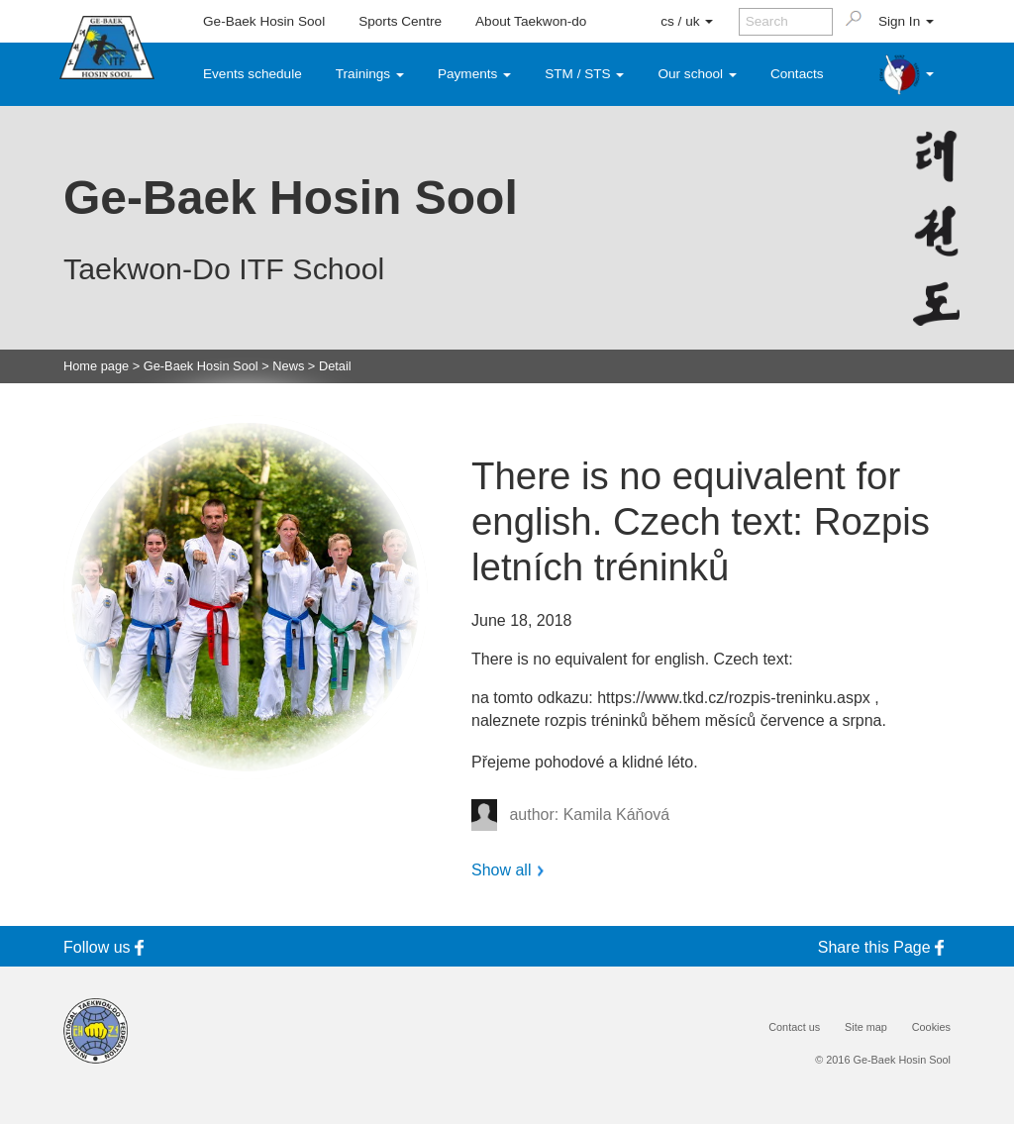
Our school (697, 73)
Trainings (370, 73)
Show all (501, 870)
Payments (474, 73)
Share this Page (884, 947)
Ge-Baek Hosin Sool (264, 21)
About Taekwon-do (530, 21)
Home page (96, 366)
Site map (866, 1027)
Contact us (794, 1027)
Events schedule (252, 73)
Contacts (797, 73)
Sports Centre (400, 21)
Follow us (107, 947)
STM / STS (584, 73)
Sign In (906, 21)
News (288, 366)
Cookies (931, 1027)
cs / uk (686, 21)
